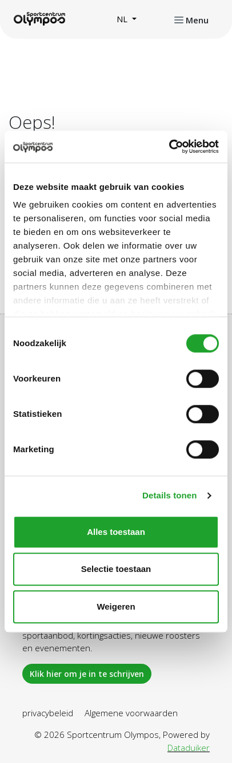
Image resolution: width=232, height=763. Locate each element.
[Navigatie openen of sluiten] (191, 19)
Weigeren (116, 606)
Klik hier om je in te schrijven (87, 673)
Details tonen (169, 495)
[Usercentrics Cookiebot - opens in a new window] (169, 146)
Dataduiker (188, 747)
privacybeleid (47, 713)
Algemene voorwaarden (131, 713)
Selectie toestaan (116, 569)
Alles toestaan (116, 532)
